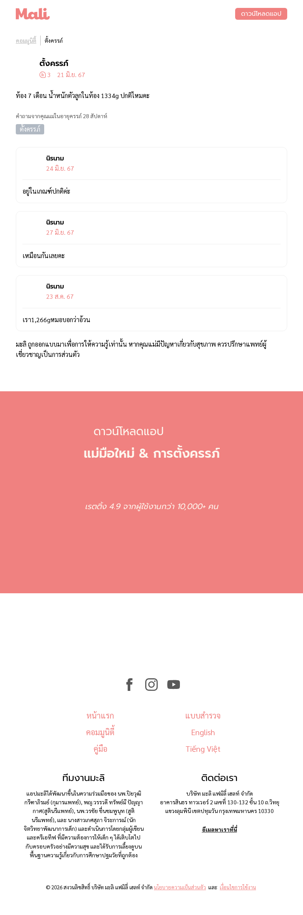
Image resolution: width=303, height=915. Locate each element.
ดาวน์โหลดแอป (261, 14)
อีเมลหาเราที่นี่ (219, 829)
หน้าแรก (100, 715)
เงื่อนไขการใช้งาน (238, 887)
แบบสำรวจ (203, 715)
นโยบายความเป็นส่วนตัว (180, 887)
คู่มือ (100, 748)
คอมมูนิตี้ (26, 40)
